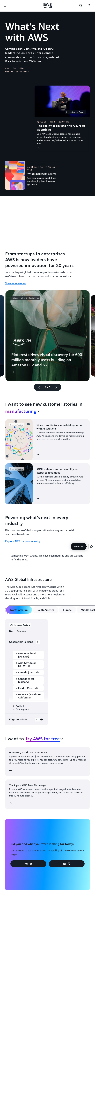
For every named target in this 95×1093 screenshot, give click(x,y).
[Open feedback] (91, 546)
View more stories (15, 283)
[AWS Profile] (89, 6)
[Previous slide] (37, 387)
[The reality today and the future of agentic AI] (62, 119)
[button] (28, 863)
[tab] (19, 609)
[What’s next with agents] (32, 175)
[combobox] (22, 411)
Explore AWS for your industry (22, 541)
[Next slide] (57, 387)
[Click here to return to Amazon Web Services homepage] (47, 5)
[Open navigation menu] (5, 5)
